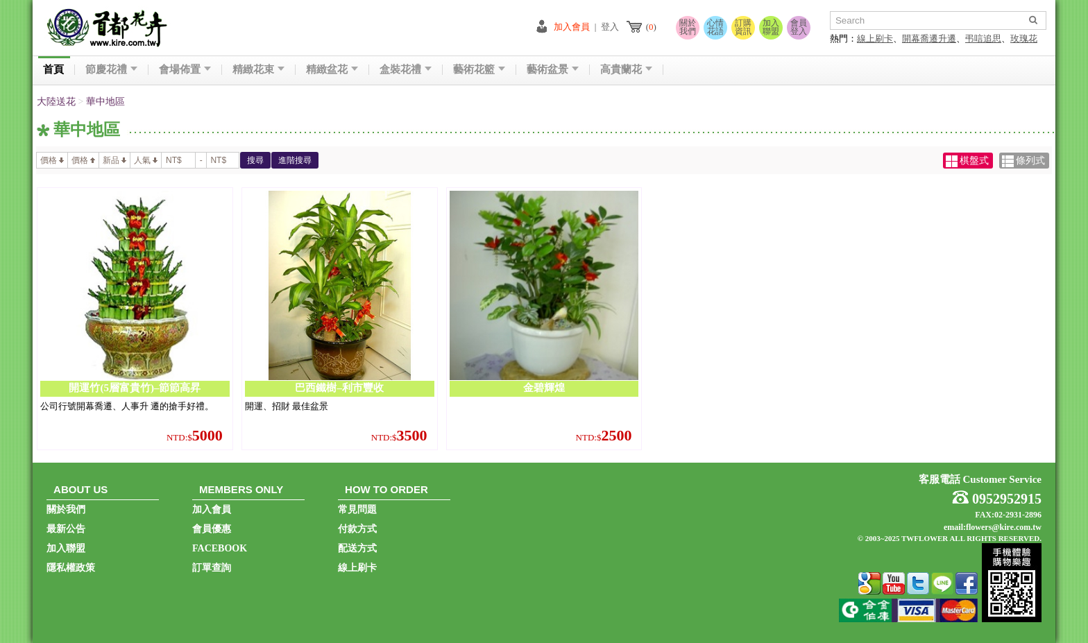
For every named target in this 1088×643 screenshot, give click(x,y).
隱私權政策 (70, 568)
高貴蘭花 (626, 70)
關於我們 (687, 27)
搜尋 (255, 160)
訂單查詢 (211, 568)
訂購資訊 (743, 27)
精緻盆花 (332, 70)
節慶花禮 (111, 70)
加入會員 (572, 27)
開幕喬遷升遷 (929, 38)
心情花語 (715, 27)
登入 (610, 27)
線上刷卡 (875, 38)
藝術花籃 (479, 70)
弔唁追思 (983, 38)
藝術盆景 (553, 70)
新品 (114, 160)
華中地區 (105, 101)
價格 (52, 160)
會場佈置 (185, 70)
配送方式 (357, 548)
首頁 (53, 70)
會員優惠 (211, 529)
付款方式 (357, 529)
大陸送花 (56, 101)
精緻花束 (258, 70)
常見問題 (357, 509)
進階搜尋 (295, 160)
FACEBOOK (219, 548)
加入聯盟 (771, 27)
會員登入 (798, 27)
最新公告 (65, 529)
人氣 (146, 160)
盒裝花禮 (406, 70)
